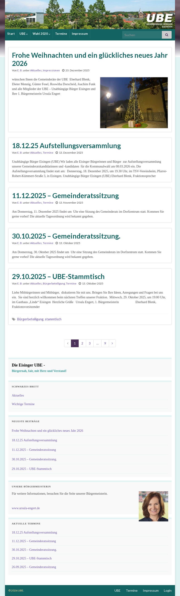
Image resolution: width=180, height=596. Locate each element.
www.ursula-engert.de (26, 508)
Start (11, 33)
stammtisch (53, 319)
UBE (23, 33)
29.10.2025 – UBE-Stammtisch (58, 276)
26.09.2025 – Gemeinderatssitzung (34, 567)
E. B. (19, 70)
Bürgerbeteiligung (54, 283)
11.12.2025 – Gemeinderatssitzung (65, 195)
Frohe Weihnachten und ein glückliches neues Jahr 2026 (90, 59)
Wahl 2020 (41, 33)
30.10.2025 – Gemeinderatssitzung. (66, 236)
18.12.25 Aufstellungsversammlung (66, 145)
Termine (61, 33)
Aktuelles (36, 70)
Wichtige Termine (23, 404)
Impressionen (51, 70)
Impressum (80, 33)
